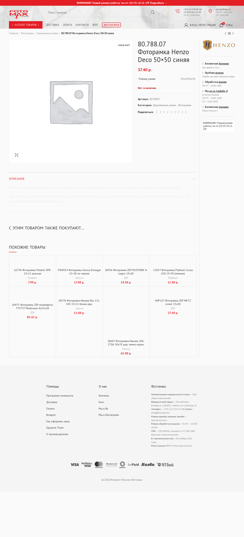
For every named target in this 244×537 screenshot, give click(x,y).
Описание (17, 179)
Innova (79, 278)
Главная (13, 33)
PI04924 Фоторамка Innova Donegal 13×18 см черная (79, 271)
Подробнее (157, 3)
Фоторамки (27, 33)
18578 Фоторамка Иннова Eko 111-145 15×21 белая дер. (79, 302)
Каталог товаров (25, 25)
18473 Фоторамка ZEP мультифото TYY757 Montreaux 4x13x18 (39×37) (32, 308)
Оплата (67, 25)
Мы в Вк (103, 408)
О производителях (57, 434)
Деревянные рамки (47, 33)
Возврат (51, 415)
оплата (219, 72)
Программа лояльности (59, 395)
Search (152, 12)
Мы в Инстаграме (109, 415)
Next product (233, 33)
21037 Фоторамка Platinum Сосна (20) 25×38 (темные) (173, 271)
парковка (224, 107)
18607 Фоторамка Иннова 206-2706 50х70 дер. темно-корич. (126, 342)
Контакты (82, 25)
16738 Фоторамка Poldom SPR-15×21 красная (32, 271)
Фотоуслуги (111, 24)
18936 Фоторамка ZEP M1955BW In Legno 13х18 (126, 271)
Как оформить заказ (58, 421)
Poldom (32, 278)
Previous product (225, 33)
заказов (222, 82)
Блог (95, 25)
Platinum (173, 278)
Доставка (52, 25)
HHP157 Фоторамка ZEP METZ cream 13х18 (173, 302)
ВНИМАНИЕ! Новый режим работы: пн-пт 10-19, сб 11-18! (218, 126)
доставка (224, 63)
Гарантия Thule (55, 427)
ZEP (126, 278)
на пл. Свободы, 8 (218, 91)
